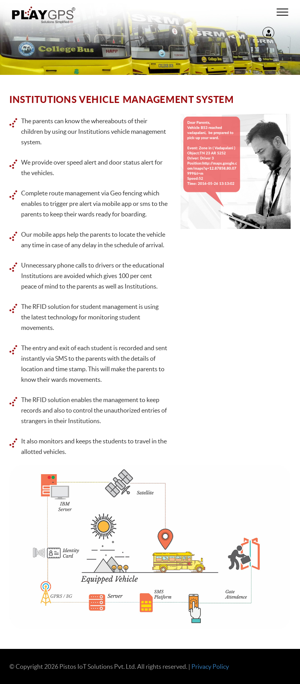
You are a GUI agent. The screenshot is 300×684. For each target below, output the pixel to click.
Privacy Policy (210, 666)
